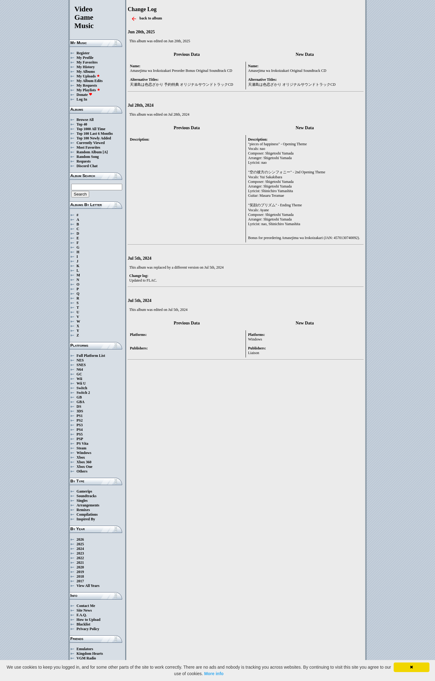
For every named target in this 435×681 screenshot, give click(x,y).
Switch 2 (83, 392)
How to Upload (88, 619)
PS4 (80, 429)
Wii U (81, 383)
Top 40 (82, 124)
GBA (81, 402)
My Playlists (88, 90)
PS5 (80, 434)
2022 (80, 558)
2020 (80, 567)
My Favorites (87, 62)
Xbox (81, 457)
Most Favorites (88, 147)
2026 (80, 539)
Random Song (88, 157)
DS (79, 406)
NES (80, 360)
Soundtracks (87, 496)
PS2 (80, 420)
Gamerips (84, 491)
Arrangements (88, 505)
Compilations (87, 514)
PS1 (80, 416)
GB (79, 397)
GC (79, 374)
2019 (80, 572)
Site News (84, 610)
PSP (80, 439)
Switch (82, 388)
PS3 (80, 425)
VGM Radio (86, 658)
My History (86, 67)
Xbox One (85, 466)
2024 (80, 549)
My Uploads (88, 76)
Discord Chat (87, 166)
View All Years (88, 586)
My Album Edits (90, 81)
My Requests (87, 85)
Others (82, 471)
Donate (84, 95)
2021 (80, 562)
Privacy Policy (88, 629)
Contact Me (86, 606)
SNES (81, 365)
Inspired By (86, 519)
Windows (84, 453)
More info (214, 673)
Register (83, 53)
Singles (82, 500)
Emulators (85, 649)
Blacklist (83, 624)
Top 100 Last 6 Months (95, 133)
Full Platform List (91, 355)
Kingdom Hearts (90, 653)
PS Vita (82, 443)
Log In (82, 99)
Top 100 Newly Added (94, 138)
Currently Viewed (91, 143)
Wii (79, 379)
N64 (80, 369)
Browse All (85, 120)
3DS (80, 411)
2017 (80, 581)
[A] (105, 152)
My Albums (86, 71)
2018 (80, 576)
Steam (81, 448)
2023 (80, 553)
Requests (84, 161)
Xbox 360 (84, 462)
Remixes (83, 510)
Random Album (89, 152)
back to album (150, 18)
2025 (80, 544)
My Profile (85, 58)
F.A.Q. (82, 615)
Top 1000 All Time (91, 129)
